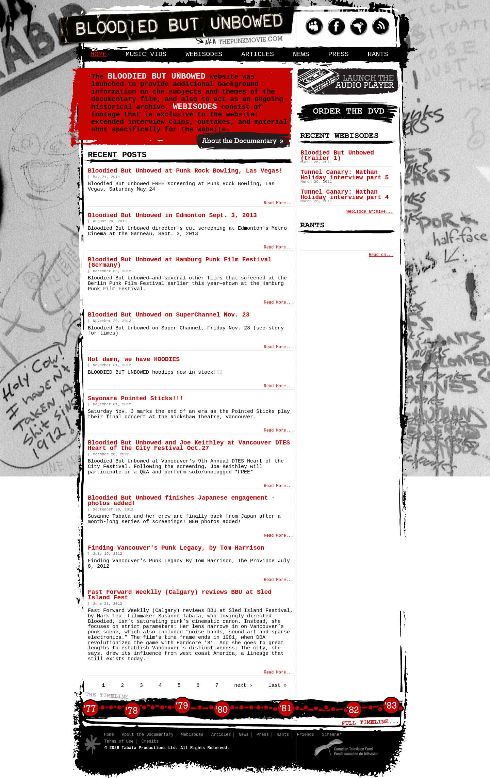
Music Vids (146, 54)
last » (277, 685)
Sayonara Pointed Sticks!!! (135, 398)
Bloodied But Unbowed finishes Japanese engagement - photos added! (181, 501)
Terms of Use (118, 741)
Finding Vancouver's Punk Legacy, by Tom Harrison (176, 548)
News (301, 54)
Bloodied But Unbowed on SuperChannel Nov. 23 (168, 314)
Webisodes (203, 54)
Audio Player (348, 81)
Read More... (278, 203)
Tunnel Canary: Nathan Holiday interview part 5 (344, 175)
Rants (378, 54)
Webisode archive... (369, 211)
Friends (305, 734)
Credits (150, 741)
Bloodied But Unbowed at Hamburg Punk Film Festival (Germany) (180, 262)
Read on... (381, 255)
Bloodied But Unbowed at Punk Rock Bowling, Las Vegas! (185, 170)
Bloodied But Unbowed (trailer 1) (337, 155)
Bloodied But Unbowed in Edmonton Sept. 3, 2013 (172, 215)
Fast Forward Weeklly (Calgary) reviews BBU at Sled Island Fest (180, 595)
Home (99, 54)
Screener (332, 734)
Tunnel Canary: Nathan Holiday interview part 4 (344, 195)
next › (243, 685)
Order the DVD (348, 112)
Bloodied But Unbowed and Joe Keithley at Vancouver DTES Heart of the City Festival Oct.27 (189, 445)
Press (338, 54)
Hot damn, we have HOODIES (134, 359)
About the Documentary (147, 734)
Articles (257, 54)
